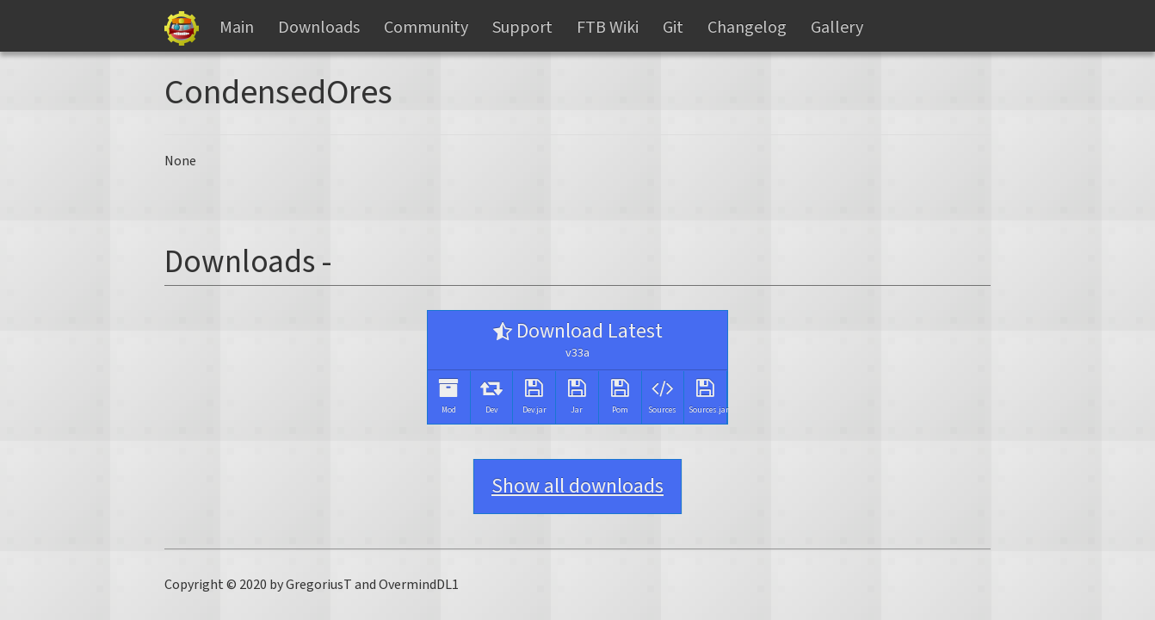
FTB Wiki (608, 28)
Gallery (837, 28)
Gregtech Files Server (181, 28)
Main (236, 28)
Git (673, 28)
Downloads (319, 28)
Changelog (747, 28)
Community (426, 28)
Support (522, 28)
